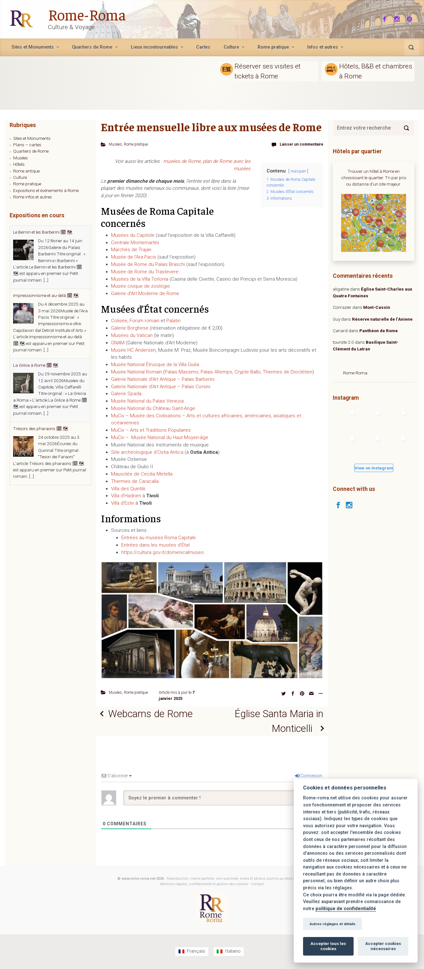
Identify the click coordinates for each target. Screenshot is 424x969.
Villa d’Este (122, 503)
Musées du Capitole (133, 235)
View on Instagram (374, 467)
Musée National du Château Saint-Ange (153, 408)
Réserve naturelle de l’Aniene (382, 319)
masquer (298, 171)
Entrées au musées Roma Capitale (158, 538)
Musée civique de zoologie (140, 286)
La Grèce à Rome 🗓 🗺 (35, 365)
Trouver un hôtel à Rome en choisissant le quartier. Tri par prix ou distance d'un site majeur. (373, 178)
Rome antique (26, 170)
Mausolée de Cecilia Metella (141, 473)
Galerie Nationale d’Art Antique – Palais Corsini (160, 386)
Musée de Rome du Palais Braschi (148, 264)
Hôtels (19, 164)
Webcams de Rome (152, 714)
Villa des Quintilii (128, 488)
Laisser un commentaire (299, 144)
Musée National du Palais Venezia (147, 401)
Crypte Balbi (247, 371)
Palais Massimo (181, 371)
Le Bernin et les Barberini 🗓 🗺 (42, 232)
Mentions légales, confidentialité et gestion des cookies (204, 885)
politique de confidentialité (346, 908)
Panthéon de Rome (378, 330)
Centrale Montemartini (135, 242)
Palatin (173, 321)
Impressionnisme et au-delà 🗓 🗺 (46, 295)
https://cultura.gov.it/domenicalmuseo (162, 552)
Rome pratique (137, 144)
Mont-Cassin (376, 307)
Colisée (119, 321)
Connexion (308, 776)
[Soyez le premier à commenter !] (223, 798)
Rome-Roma (87, 14)
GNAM (117, 342)
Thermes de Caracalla (135, 481)
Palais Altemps (216, 371)
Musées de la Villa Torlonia (139, 279)
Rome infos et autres (32, 196)
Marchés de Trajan (131, 249)
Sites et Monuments (32, 138)
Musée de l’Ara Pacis (133, 257)
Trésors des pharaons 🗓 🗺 (40, 428)
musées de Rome (182, 161)
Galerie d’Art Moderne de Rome (145, 293)
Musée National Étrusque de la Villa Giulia (155, 364)
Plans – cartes (27, 144)
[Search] (406, 128)
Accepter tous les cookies (328, 946)
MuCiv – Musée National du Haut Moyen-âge (159, 437)
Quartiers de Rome (31, 151)
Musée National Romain (136, 371)
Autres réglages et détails (332, 924)
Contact (257, 885)
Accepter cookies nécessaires (383, 946)
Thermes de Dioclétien (287, 371)
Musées (116, 144)
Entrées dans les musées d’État (155, 545)
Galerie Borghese (129, 328)
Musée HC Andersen (133, 350)
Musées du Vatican (132, 335)
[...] (46, 280)
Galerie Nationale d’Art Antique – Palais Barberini (162, 379)
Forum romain (144, 321)
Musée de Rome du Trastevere (145, 271)
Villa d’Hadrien (126, 496)
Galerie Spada (126, 393)
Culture (20, 177)
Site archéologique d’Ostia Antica (147, 452)
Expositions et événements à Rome (46, 190)
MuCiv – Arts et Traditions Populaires (151, 430)
